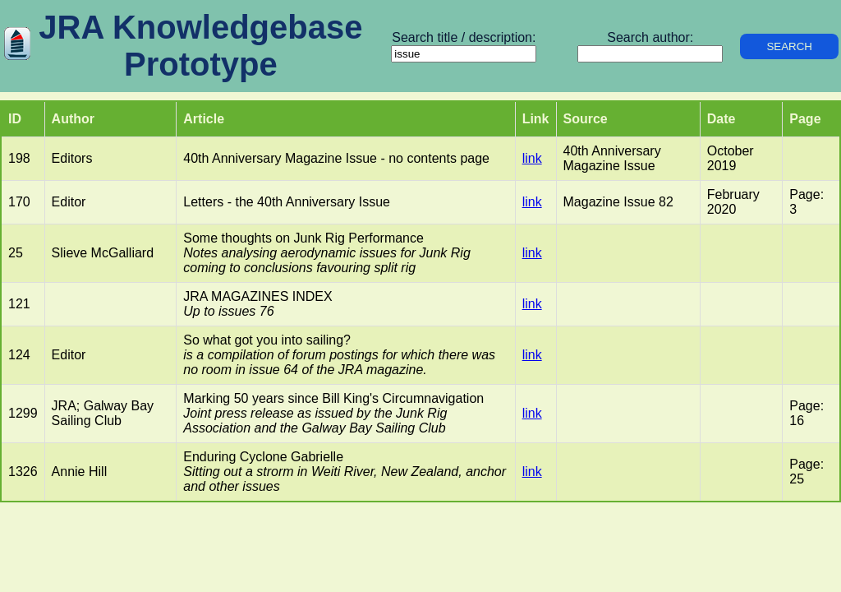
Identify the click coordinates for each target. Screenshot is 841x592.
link (532, 158)
